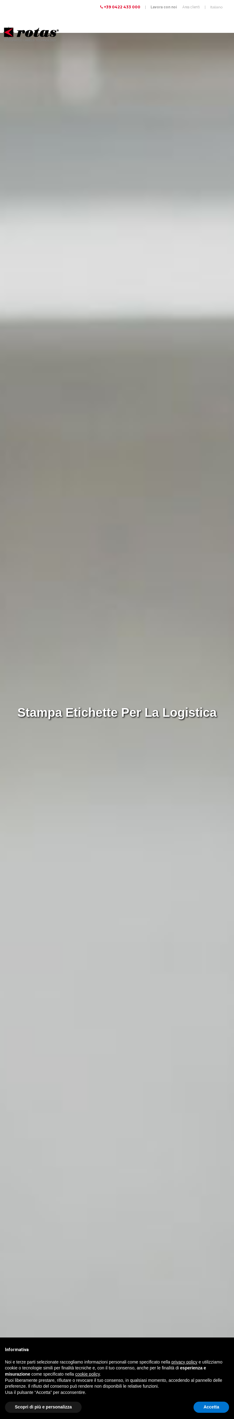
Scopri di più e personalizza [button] (43, 1406)
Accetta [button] (211, 1406)
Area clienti (191, 7)
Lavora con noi (164, 7)
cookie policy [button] (87, 1374)
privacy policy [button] (185, 1362)
